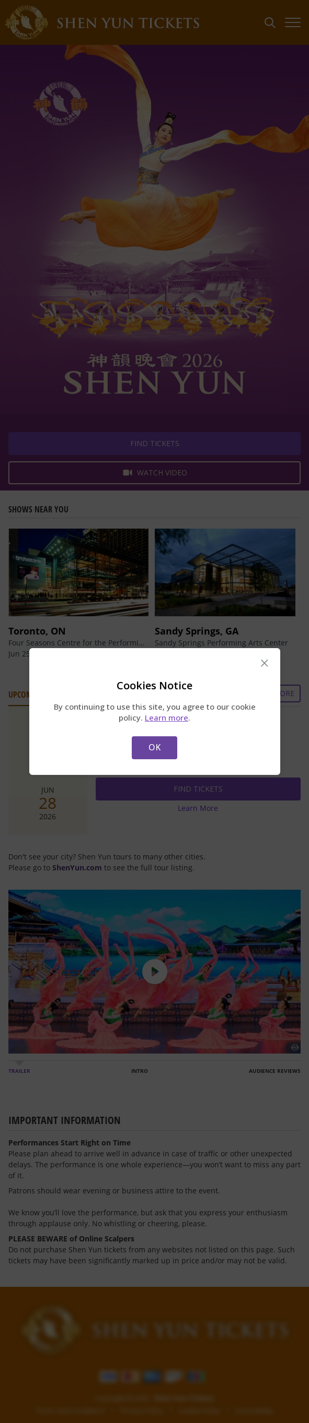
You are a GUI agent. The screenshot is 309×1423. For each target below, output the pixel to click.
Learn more (166, 717)
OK (154, 747)
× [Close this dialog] (264, 663)
